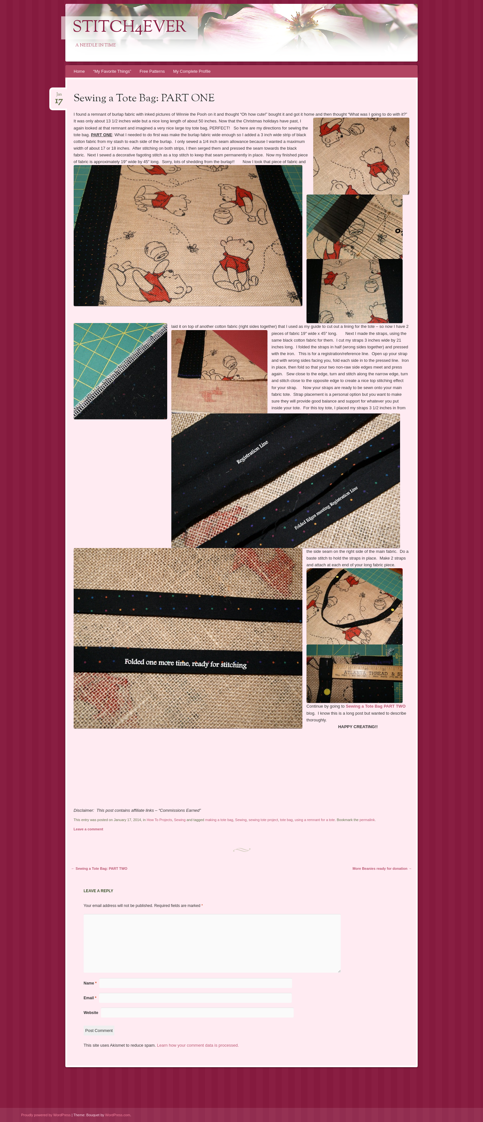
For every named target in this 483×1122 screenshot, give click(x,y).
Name (90, 983)
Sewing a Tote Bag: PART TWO (99, 868)
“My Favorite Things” (112, 71)
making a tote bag (219, 820)
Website (91, 1012)
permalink (367, 820)
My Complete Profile (191, 71)
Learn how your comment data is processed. (198, 1045)
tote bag (286, 820)
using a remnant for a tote (315, 820)
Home (79, 71)
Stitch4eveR (129, 27)
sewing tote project (263, 820)
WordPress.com (117, 1115)
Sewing (179, 820)
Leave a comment (88, 829)
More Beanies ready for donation (382, 868)
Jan (59, 96)
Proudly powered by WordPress (45, 1115)
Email (90, 998)
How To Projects (159, 820)
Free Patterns (152, 71)
